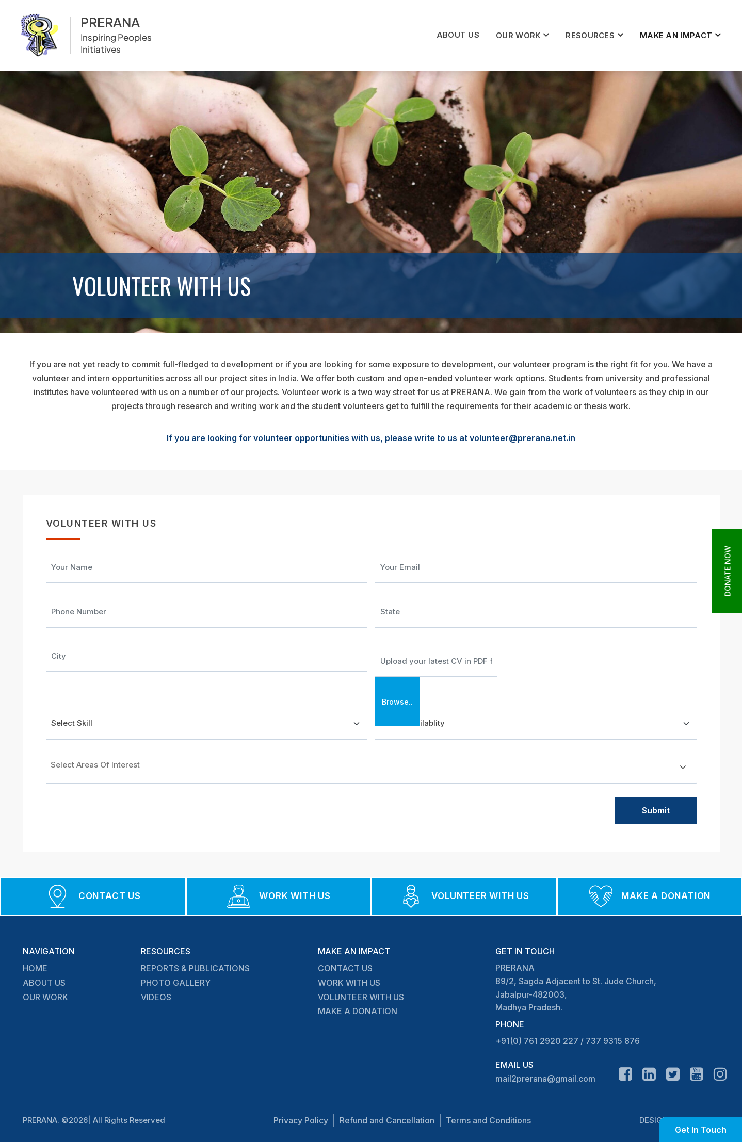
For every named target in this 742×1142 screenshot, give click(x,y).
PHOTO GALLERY (176, 982)
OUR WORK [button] (518, 35)
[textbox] (97, 765)
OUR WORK (45, 997)
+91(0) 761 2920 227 (536, 1041)
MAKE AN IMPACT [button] (676, 35)
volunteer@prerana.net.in (522, 438)
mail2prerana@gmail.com (545, 1078)
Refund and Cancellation (387, 1120)
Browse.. (397, 701)
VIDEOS (156, 997)
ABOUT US (458, 35)
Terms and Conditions (488, 1120)
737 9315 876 (613, 1041)
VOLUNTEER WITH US (361, 997)
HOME (35, 968)
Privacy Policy (300, 1120)
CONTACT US (345, 968)
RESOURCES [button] (590, 35)
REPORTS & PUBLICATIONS (195, 968)
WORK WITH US (349, 982)
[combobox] (371, 768)
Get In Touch (701, 1129)
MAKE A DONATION (357, 1011)
